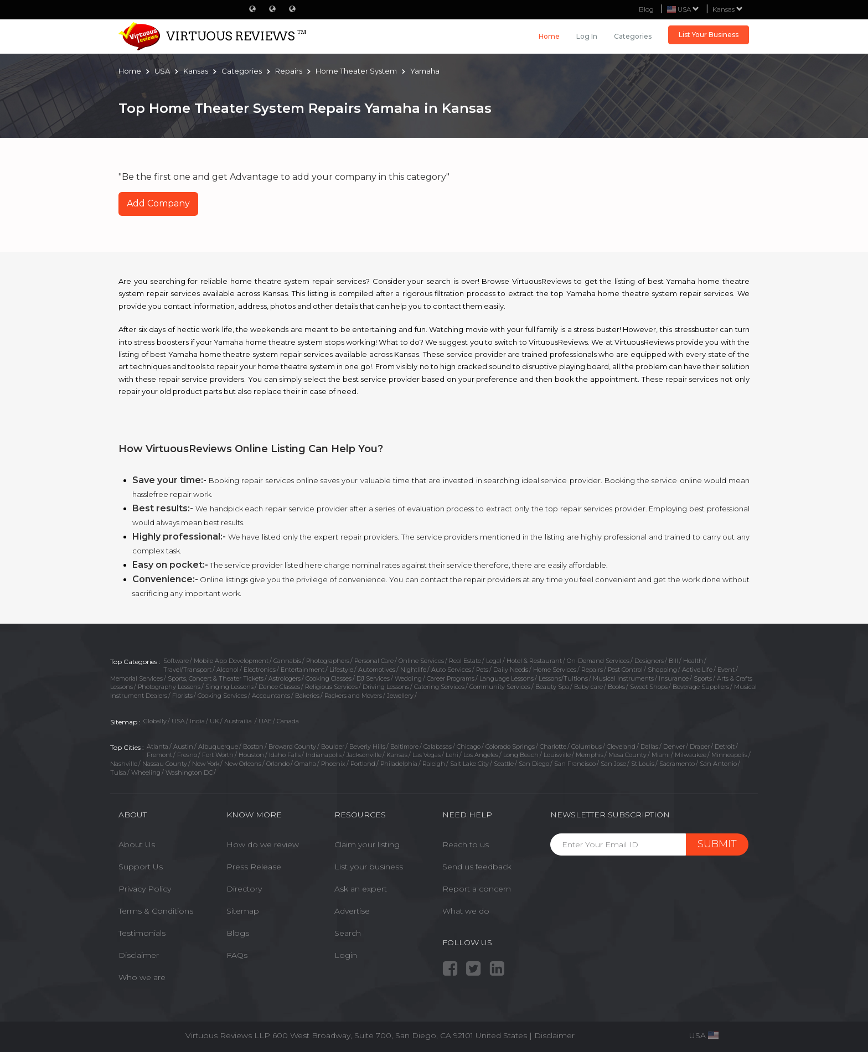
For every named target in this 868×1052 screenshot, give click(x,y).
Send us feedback (477, 867)
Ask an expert (360, 889)
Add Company (158, 203)
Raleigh (433, 764)
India (197, 721)
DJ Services (373, 678)
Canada (288, 721)
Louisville (557, 755)
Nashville (123, 764)
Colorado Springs (510, 746)
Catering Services (439, 687)
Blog (646, 9)
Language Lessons (506, 678)
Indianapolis (324, 755)
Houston (251, 755)
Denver (674, 746)
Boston (253, 746)
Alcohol (227, 669)
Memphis (589, 755)
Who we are (142, 977)
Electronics (260, 669)
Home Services (554, 669)
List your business (368, 867)
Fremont (159, 755)
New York (205, 764)
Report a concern (476, 889)
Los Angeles (480, 755)
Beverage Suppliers (701, 687)
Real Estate (465, 661)
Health (693, 661)
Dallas (649, 746)
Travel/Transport (187, 669)
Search (347, 933)
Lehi (452, 755)
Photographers (327, 661)
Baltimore (404, 746)
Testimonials (142, 933)
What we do (465, 911)
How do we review (262, 844)
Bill (673, 661)
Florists (182, 695)
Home (549, 36)
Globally (155, 721)
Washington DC (189, 772)
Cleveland (621, 746)
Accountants (271, 695)
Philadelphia (398, 764)
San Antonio (718, 764)
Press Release (253, 867)
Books (616, 687)
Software (176, 661)
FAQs (236, 955)
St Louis (642, 764)
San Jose (613, 764)
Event (726, 669)
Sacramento (677, 764)
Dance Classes (279, 687)
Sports (703, 678)
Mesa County (627, 755)
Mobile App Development (231, 661)
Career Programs (450, 678)
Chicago (468, 746)
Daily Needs (510, 669)
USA (178, 721)
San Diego (534, 764)
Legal (494, 661)
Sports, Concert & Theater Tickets (216, 678)
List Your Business (708, 34)
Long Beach (521, 755)
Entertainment (302, 669)
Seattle (504, 764)
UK (214, 721)
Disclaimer (138, 955)
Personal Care (374, 661)
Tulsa (118, 772)
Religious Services (331, 687)
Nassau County (164, 764)
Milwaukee (690, 755)
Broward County (292, 746)
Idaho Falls (285, 755)
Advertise (352, 911)
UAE (265, 721)
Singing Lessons (229, 687)
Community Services (499, 687)
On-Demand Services (598, 661)
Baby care (588, 687)
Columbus (586, 746)
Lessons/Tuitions (563, 678)
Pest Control (625, 669)
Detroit (725, 746)
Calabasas (437, 746)
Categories (633, 36)
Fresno (187, 755)
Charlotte (553, 746)
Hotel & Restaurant (534, 661)
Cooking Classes (329, 678)
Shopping (662, 669)
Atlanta (157, 746)
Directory (244, 889)
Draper (700, 746)
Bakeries (307, 695)
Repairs (592, 669)
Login (345, 955)
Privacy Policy (144, 889)
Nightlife (413, 669)
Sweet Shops (649, 687)
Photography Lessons (169, 687)
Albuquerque (218, 746)
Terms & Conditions (155, 911)
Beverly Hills (367, 746)
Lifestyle (341, 669)
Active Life (697, 669)
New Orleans (242, 764)
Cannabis (287, 661)
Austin (183, 746)
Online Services (421, 661)
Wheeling (146, 772)
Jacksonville (364, 755)
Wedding (408, 678)
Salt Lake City (469, 764)
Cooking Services (222, 695)
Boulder (332, 746)
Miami (661, 755)
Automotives (376, 669)
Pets (482, 669)
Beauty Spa (552, 687)
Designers (649, 661)
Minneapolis (729, 755)
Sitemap (242, 911)
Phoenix (333, 764)
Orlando (278, 764)
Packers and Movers (353, 695)
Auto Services (451, 669)
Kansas (727, 9)
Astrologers (284, 678)
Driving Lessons (386, 687)
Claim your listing (367, 844)
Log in (586, 36)
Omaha (305, 764)
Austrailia (239, 721)
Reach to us (465, 844)
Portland (362, 764)
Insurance (674, 678)
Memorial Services (136, 678)
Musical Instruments (623, 678)
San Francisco (575, 764)
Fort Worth (218, 755)
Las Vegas (426, 755)
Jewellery (400, 695)
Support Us (140, 867)
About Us (136, 844)
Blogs (237, 933)
